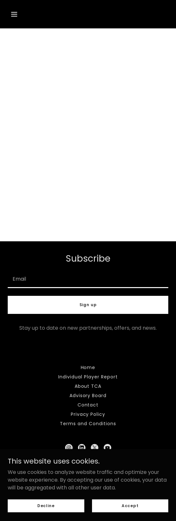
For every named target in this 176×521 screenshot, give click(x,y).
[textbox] (88, 278)
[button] (14, 14)
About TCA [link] (88, 386)
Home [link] (88, 367)
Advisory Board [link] (88, 395)
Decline (46, 505)
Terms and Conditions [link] (88, 423)
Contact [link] (88, 405)
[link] (68, 447)
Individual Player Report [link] (88, 377)
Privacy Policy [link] (88, 414)
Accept (130, 505)
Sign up (88, 304)
